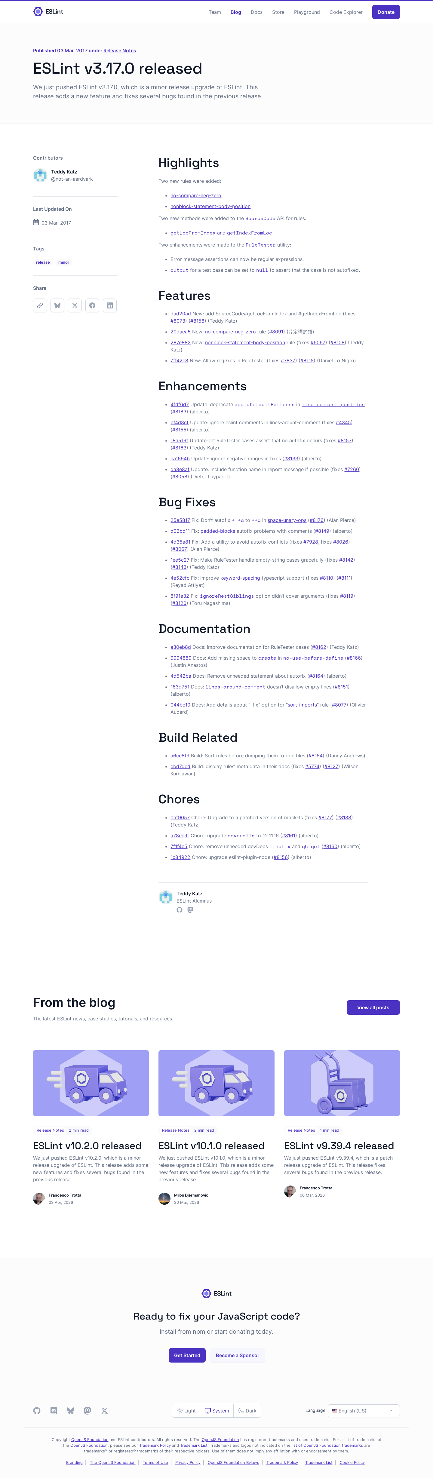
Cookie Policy (352, 1462)
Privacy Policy (188, 1462)
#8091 (276, 332)
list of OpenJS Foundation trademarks (327, 1445)
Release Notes (119, 51)
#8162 (319, 647)
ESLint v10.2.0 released (87, 1145)
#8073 (177, 321)
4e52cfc (179, 578)
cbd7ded (180, 766)
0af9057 (180, 817)
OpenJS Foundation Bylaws (233, 1462)
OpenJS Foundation (90, 1439)
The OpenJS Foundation (113, 1462)
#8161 (288, 836)
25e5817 (180, 520)
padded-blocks (218, 531)
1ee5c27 (179, 560)
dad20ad (180, 314)
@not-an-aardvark (72, 179)
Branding (74, 1462)
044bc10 (180, 705)
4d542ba (180, 676)
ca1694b (180, 458)
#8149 (322, 531)
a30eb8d (180, 647)
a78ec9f (179, 836)
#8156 (281, 857)
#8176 (317, 520)
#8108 (337, 342)
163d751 (179, 687)
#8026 (340, 542)
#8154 (316, 756)
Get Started (187, 1355)
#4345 (343, 422)
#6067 (318, 342)
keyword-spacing (240, 578)
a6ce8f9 (179, 756)
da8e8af (179, 469)
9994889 (181, 658)
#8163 (179, 448)
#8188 (344, 817)
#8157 (345, 440)
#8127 (331, 766)
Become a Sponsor (237, 1355)
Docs (257, 12)
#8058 (179, 477)
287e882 (180, 342)
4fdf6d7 (179, 404)
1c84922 (180, 857)
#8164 (316, 676)
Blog (236, 12)
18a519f (179, 440)
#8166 (354, 658)
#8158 (197, 321)
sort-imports (302, 705)
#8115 (307, 360)
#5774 (312, 766)
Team (215, 12)
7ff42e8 (179, 360)
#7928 (310, 542)
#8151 (341, 687)
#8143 (179, 567)
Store (278, 12)
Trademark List (193, 1445)
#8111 (344, 578)
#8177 (325, 817)
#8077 (339, 705)
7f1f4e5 (178, 846)
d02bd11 (180, 531)
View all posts (373, 1007)
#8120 (179, 603)
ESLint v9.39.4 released (339, 1145)
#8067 (179, 549)
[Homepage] (48, 12)
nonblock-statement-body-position (210, 206)
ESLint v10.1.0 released (211, 1145)
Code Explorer (346, 12)
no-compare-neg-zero (195, 195)
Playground (307, 12)
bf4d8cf (179, 422)
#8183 (179, 412)
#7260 (351, 469)
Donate (386, 12)
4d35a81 (180, 542)
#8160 (330, 846)
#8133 (291, 458)
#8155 (179, 430)
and (221, 233)
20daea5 (180, 332)
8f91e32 (179, 596)
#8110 (326, 578)
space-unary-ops (287, 520)
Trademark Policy (155, 1445)
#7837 (288, 360)
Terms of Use (155, 1462)
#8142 (346, 560)
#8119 (346, 596)
